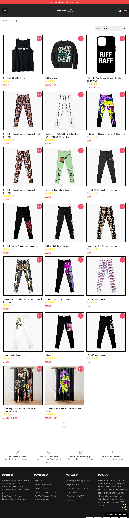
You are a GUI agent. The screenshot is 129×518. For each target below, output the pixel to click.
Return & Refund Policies (77, 488)
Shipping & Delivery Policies (78, 480)
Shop (14, 20)
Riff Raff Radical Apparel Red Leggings (20, 246)
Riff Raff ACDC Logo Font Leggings (101, 190)
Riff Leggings (50, 355)
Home (6, 20)
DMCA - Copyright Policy (45, 492)
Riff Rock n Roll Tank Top (14, 78)
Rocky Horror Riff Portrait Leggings (101, 246)
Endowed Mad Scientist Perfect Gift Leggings (105, 134)
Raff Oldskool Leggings (96, 299)
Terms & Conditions (43, 484)
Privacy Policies (41, 488)
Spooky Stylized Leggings (14, 355)
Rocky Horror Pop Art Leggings (58, 299)
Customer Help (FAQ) (76, 496)
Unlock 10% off (123, 506)
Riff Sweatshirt (51, 78)
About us (39, 480)
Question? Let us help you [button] (116, 515)
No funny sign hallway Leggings (59, 190)
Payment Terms (73, 484)
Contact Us (72, 492)
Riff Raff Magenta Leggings (98, 355)
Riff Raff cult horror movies (57, 246)
